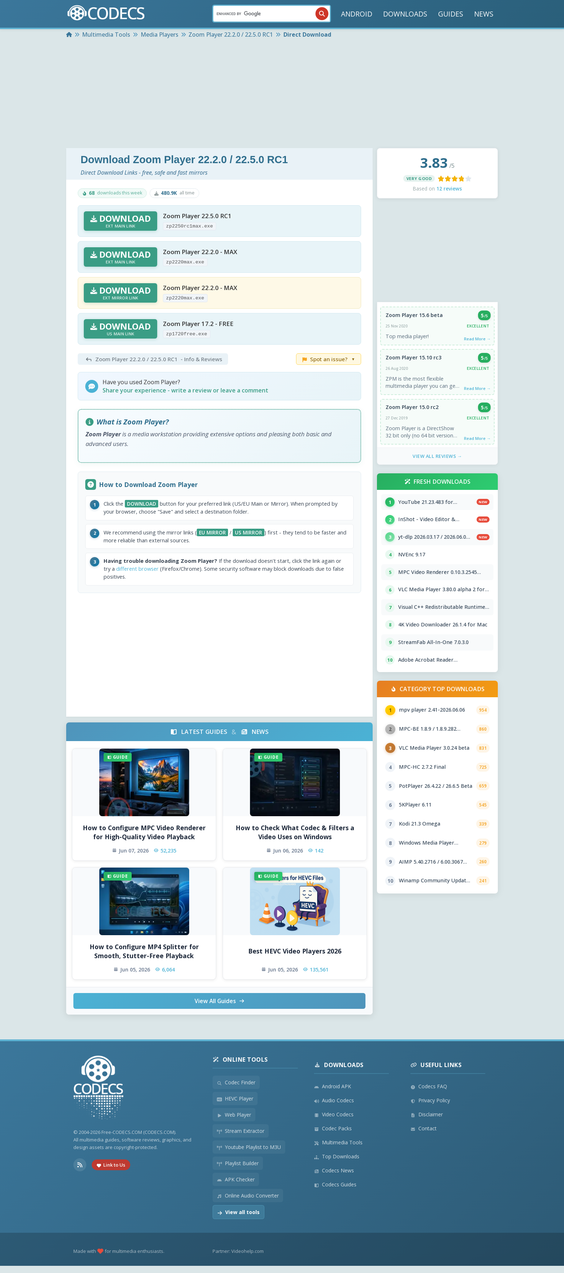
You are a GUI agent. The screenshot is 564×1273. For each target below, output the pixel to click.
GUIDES (450, 14)
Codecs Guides (335, 1191)
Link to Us (111, 1171)
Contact (423, 1135)
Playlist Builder (238, 1170)
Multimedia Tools (338, 1149)
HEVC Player (235, 1105)
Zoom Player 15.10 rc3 (414, 359)
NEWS (484, 14)
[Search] (271, 14)
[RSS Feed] (79, 1171)
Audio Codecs (334, 1107)
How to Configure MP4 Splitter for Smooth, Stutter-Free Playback (144, 957)
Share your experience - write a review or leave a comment (185, 390)
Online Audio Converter (248, 1202)
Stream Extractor (240, 1138)
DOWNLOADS (405, 14)
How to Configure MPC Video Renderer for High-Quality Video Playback (144, 838)
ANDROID (356, 14)
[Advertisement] (282, 94)
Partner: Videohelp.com (238, 1258)
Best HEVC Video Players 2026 (294, 957)
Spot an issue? (328, 359)
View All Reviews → (437, 459)
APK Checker (236, 1186)
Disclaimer (426, 1121)
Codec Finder (236, 1089)
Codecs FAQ (428, 1093)
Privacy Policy (430, 1107)
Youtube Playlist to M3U (249, 1154)
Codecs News (334, 1177)
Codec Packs (333, 1135)
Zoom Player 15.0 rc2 (412, 409)
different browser (164, 574)
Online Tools (240, 1067)
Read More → (476, 339)
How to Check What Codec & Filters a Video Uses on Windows (295, 838)
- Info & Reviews (152, 359)
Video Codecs (334, 1121)
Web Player (234, 1121)
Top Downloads (336, 1163)
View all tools (238, 1219)
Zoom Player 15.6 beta (414, 315)
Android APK (332, 1093)
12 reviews (449, 188)
